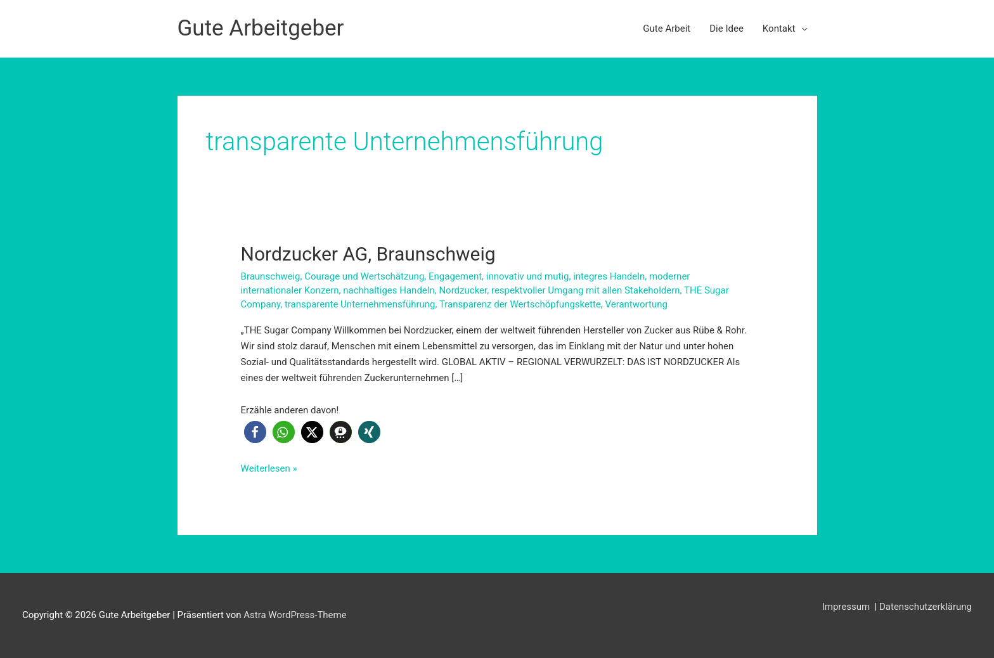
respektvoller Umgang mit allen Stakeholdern (585, 290)
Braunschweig (270, 276)
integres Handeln (609, 276)
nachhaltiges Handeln (389, 290)
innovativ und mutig (527, 276)
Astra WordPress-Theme (294, 615)
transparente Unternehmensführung (360, 304)
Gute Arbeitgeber (261, 28)
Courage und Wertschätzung (364, 276)
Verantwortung (636, 304)
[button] (255, 432)
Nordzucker (463, 290)
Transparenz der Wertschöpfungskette (520, 304)
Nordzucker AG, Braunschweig (368, 254)
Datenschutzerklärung (925, 606)
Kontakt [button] (779, 28)
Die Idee (726, 28)
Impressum (847, 606)
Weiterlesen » (269, 469)
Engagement (455, 276)
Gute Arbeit (666, 28)
